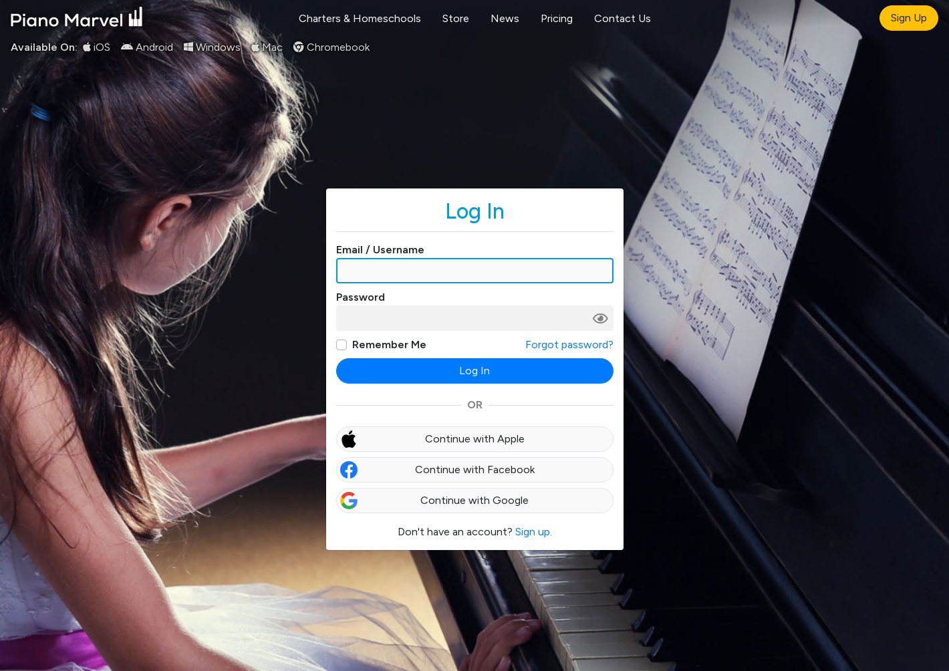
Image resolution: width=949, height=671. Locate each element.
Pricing (557, 18)
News (505, 18)
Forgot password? (569, 344)
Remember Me (389, 344)
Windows (212, 47)
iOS (96, 47)
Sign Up (909, 17)
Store (455, 18)
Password (360, 297)
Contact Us (622, 18)
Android (147, 47)
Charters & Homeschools (360, 18)
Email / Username (380, 249)
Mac (267, 47)
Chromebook (331, 47)
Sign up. (533, 531)
